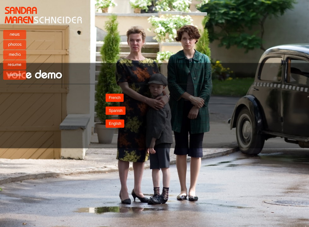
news (15, 34)
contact (14, 75)
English (115, 123)
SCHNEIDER (44, 15)
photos (14, 44)
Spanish (115, 110)
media (15, 54)
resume (14, 64)
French (114, 98)
